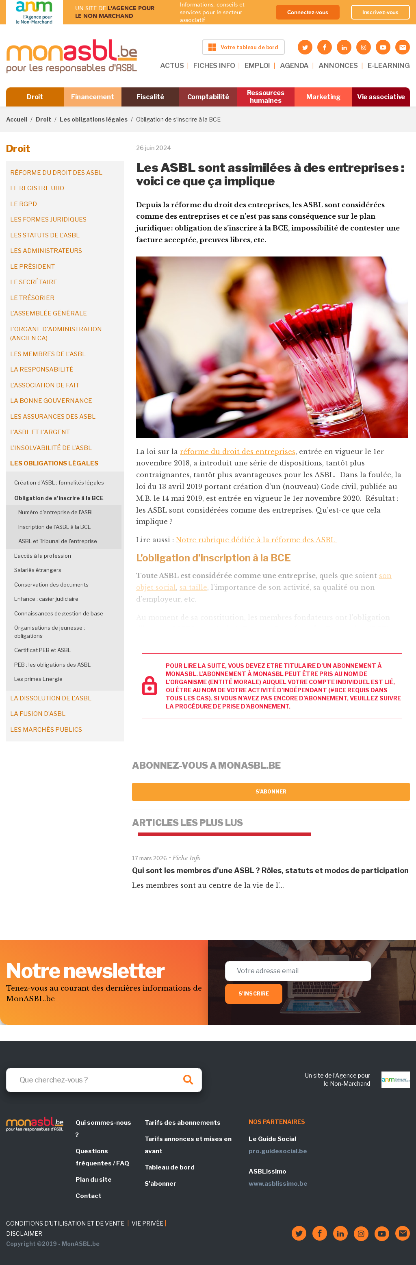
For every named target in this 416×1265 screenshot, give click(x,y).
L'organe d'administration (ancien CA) (56, 334)
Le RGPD (23, 204)
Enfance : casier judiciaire (46, 599)
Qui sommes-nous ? (103, 1129)
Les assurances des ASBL (52, 416)
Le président (32, 266)
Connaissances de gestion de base (58, 613)
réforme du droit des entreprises (237, 452)
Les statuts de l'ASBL (45, 235)
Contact (89, 1196)
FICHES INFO (214, 65)
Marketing (323, 97)
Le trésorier (32, 298)
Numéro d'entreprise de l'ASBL (56, 512)
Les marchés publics (46, 729)
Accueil (16, 119)
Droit (35, 97)
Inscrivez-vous (380, 12)
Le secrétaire (33, 282)
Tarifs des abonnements (183, 1122)
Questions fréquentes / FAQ (102, 1157)
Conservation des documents (51, 584)
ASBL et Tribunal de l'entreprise (57, 541)
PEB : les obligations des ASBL (52, 664)
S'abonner (271, 792)
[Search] (104, 1080)
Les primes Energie (38, 679)
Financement (92, 97)
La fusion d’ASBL (37, 713)
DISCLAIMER (24, 1233)
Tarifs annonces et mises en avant (188, 1145)
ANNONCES (338, 65)
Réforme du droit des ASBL (56, 172)
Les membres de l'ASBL (48, 354)
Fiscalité (150, 97)
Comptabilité (208, 97)
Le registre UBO (37, 188)
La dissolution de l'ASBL (50, 698)
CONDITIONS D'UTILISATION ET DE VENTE (65, 1223)
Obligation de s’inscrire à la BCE (59, 498)
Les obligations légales (94, 119)
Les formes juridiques (48, 219)
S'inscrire (253, 994)
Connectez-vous (307, 12)
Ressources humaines (265, 96)
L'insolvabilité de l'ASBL (51, 448)
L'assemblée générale (48, 313)
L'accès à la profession (42, 555)
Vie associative (381, 97)
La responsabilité (42, 369)
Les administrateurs (46, 250)
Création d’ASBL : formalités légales (59, 482)
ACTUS (172, 65)
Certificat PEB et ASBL (42, 650)
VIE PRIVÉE (147, 1223)
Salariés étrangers (37, 570)
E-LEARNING (389, 65)
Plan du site (94, 1179)
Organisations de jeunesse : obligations (49, 631)
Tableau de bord (170, 1167)
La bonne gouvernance (51, 400)
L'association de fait (44, 385)
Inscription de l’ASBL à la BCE (54, 527)
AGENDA (294, 65)
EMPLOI (257, 65)
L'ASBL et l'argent (40, 432)
